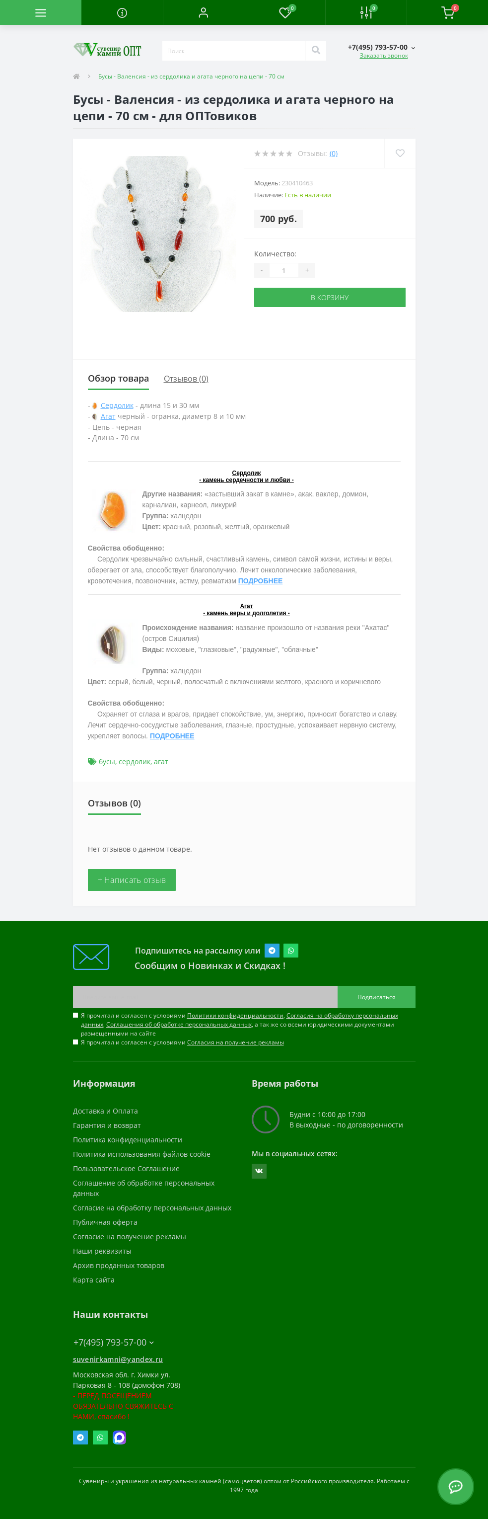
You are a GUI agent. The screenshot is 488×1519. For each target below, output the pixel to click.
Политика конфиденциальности (127, 1139)
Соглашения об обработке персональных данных (179, 1024)
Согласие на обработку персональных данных (152, 1207)
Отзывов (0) (186, 378)
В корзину (330, 297)
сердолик (134, 761)
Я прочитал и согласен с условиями (182, 1042)
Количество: (275, 253)
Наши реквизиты (102, 1251)
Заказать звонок (384, 55)
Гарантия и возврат (107, 1125)
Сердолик (117, 405)
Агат (108, 416)
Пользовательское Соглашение (126, 1168)
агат (161, 761)
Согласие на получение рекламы (129, 1236)
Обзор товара (118, 378)
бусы (107, 761)
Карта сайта (94, 1279)
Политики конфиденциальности (235, 1015)
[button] (203, 12)
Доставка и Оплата (105, 1111)
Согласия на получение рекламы (235, 1042)
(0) (334, 153)
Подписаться (376, 997)
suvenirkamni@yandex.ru (118, 1359)
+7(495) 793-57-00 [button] (113, 1342)
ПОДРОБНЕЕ (260, 581)
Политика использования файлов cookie (141, 1154)
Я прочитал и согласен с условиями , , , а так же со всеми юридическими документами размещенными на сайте (239, 1024)
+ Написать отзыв (132, 880)
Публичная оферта (105, 1222)
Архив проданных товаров (118, 1265)
